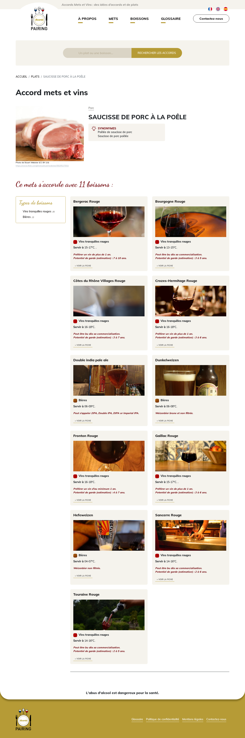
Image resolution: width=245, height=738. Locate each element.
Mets (113, 18)
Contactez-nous (211, 18)
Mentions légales (192, 719)
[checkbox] (40, 211)
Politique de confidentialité (162, 719)
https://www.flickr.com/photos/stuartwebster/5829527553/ (42, 165)
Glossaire (171, 18)
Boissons (139, 18)
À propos (87, 18)
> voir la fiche (83, 266)
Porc (91, 108)
